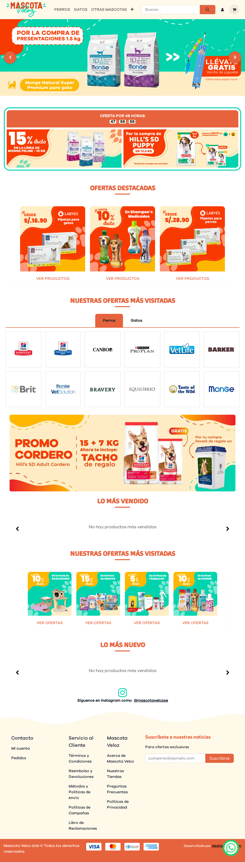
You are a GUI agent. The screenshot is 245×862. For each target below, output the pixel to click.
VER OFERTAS (50, 623)
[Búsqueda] (207, 9)
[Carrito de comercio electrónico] (234, 10)
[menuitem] (62, 9)
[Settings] (10, 57)
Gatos (136, 320)
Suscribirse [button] (219, 758)
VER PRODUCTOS (52, 279)
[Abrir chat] (231, 848)
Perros (109, 320)
